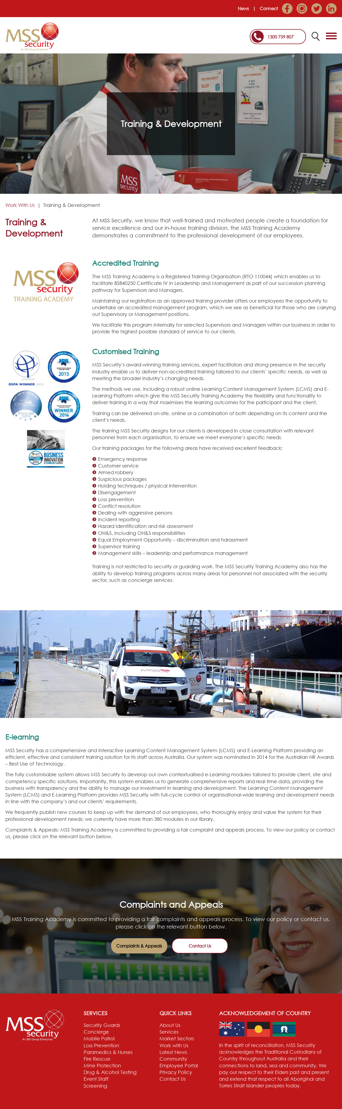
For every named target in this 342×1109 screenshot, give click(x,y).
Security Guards (102, 1025)
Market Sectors (177, 1038)
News (243, 8)
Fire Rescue (97, 1059)
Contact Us (200, 946)
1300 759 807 (280, 37)
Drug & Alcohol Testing (110, 1072)
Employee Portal (179, 1065)
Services (169, 1032)
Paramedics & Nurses (108, 1052)
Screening (95, 1086)
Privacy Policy (176, 1072)
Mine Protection (102, 1065)
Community (173, 1059)
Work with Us (174, 1045)
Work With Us (20, 205)
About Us (170, 1025)
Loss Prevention (101, 1045)
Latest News (173, 1052)
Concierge (96, 1032)
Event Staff (96, 1079)
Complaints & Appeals (139, 946)
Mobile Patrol (99, 1038)
